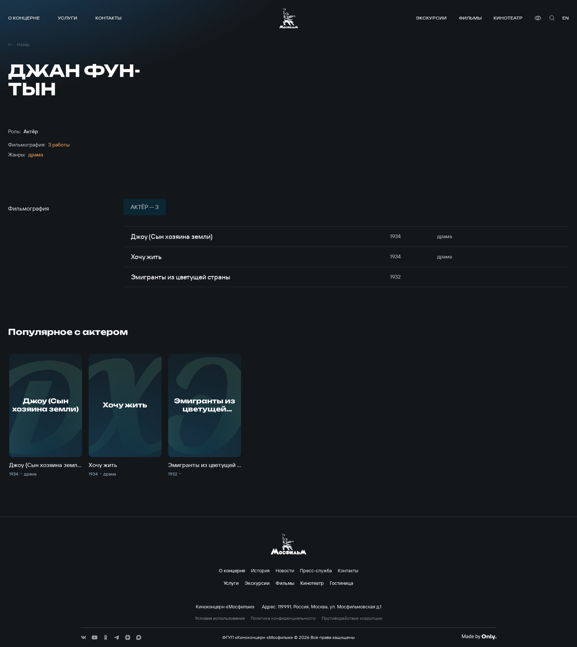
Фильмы (470, 18)
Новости (285, 570)
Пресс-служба (316, 570)
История (260, 570)
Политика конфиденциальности (283, 618)
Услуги (67, 18)
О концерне (24, 18)
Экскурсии (431, 18)
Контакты (108, 18)
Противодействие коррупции (352, 618)
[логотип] (288, 18)
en (565, 18)
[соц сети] (83, 637)
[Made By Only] (478, 637)
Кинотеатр (508, 18)
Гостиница (341, 583)
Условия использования (220, 618)
